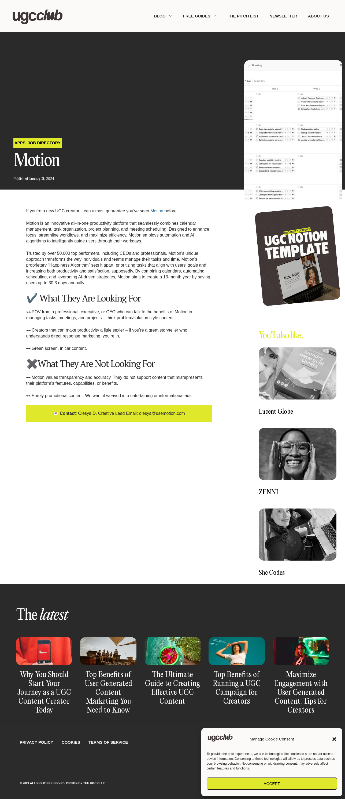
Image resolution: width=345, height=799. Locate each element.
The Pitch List (243, 16)
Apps (19, 142)
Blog (165, 16)
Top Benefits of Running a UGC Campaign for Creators (237, 688)
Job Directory (44, 142)
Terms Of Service (108, 742)
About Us (318, 16)
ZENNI (268, 492)
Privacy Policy (36, 742)
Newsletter (283, 16)
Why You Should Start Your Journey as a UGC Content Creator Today (44, 693)
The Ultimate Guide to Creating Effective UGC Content (172, 688)
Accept (272, 783)
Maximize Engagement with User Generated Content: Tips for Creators (301, 693)
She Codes (272, 573)
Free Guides (202, 16)
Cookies (71, 742)
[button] (334, 739)
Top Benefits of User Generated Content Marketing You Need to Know (108, 693)
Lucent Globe (276, 412)
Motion (156, 211)
